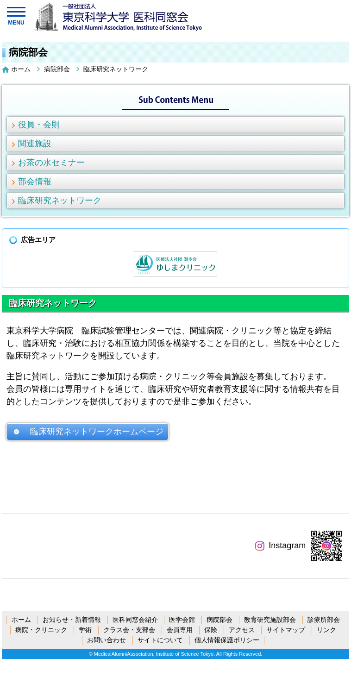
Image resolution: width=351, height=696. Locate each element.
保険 (210, 629)
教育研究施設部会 (270, 619)
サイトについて (160, 640)
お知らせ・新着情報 (72, 619)
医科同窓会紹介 (135, 619)
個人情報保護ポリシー (226, 640)
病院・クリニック (41, 629)
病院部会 (57, 69)
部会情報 (34, 181)
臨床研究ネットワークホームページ (96, 431)
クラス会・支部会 (129, 629)
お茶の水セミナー (51, 162)
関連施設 (34, 143)
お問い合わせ (106, 640)
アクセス (242, 629)
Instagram (280, 545)
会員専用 (180, 629)
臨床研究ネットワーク (59, 200)
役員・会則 (39, 124)
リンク (326, 629)
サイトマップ (285, 629)
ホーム (21, 69)
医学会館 (182, 619)
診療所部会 (323, 619)
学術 (85, 629)
